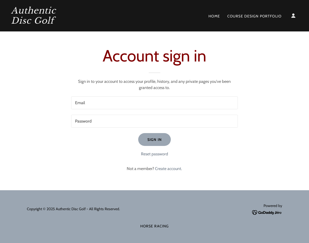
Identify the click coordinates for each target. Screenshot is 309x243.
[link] (51, 22)
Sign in (154, 139)
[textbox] (154, 102)
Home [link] (214, 16)
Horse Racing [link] (154, 226)
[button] (293, 15)
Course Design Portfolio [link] (254, 16)
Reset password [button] (154, 153)
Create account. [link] (168, 168)
